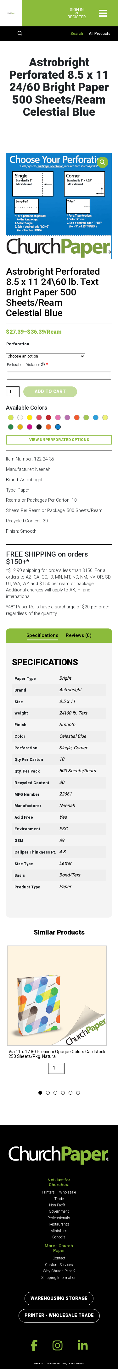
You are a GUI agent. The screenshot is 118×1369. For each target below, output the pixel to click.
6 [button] (78, 1093)
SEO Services (77, 1363)
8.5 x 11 (67, 701)
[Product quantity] (13, 391)
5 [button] (70, 1093)
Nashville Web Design (58, 1363)
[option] (57, 1014)
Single (65, 748)
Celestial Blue (72, 736)
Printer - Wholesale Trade (59, 1315)
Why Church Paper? (59, 1271)
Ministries (58, 1231)
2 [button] (48, 1093)
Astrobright (70, 690)
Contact (59, 1258)
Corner (80, 748)
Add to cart (50, 391)
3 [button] (55, 1093)
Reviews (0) (79, 635)
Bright (65, 678)
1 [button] (40, 1093)
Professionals (59, 1218)
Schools (58, 1237)
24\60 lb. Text (73, 713)
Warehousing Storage (59, 1298)
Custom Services (59, 1265)
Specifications (42, 635)
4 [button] (63, 1093)
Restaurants (59, 1224)
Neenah (67, 805)
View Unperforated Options (59, 440)
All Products (99, 33)
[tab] (42, 635)
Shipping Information (58, 1277)
